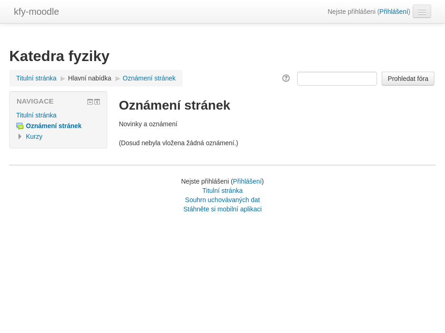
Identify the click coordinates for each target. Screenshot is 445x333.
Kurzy (34, 136)
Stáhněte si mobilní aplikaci (222, 209)
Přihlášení (393, 11)
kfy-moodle (36, 11)
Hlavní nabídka (89, 78)
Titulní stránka (36, 115)
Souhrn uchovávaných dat (222, 200)
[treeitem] (58, 115)
